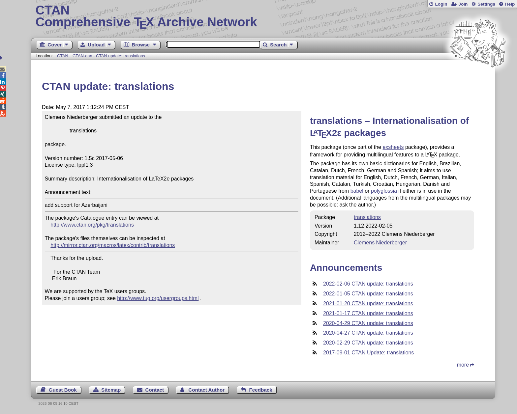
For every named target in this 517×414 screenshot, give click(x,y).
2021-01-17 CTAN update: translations (368, 313)
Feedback (260, 390)
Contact (154, 390)
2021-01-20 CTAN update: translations (368, 303)
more (463, 365)
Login (441, 4)
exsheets (393, 147)
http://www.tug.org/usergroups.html (157, 298)
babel (356, 191)
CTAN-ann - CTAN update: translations (109, 55)
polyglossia (384, 191)
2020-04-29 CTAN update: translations (368, 323)
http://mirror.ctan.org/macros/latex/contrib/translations (112, 245)
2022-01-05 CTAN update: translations (368, 293)
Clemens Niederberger (380, 242)
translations (367, 217)
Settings (486, 4)
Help (510, 4)
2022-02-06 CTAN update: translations (368, 284)
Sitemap (111, 390)
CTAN (62, 55)
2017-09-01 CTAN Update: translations (368, 352)
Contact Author (206, 390)
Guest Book (63, 390)
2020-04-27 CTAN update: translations (368, 333)
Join (463, 4)
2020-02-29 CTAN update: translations (368, 342)
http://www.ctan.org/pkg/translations (92, 225)
